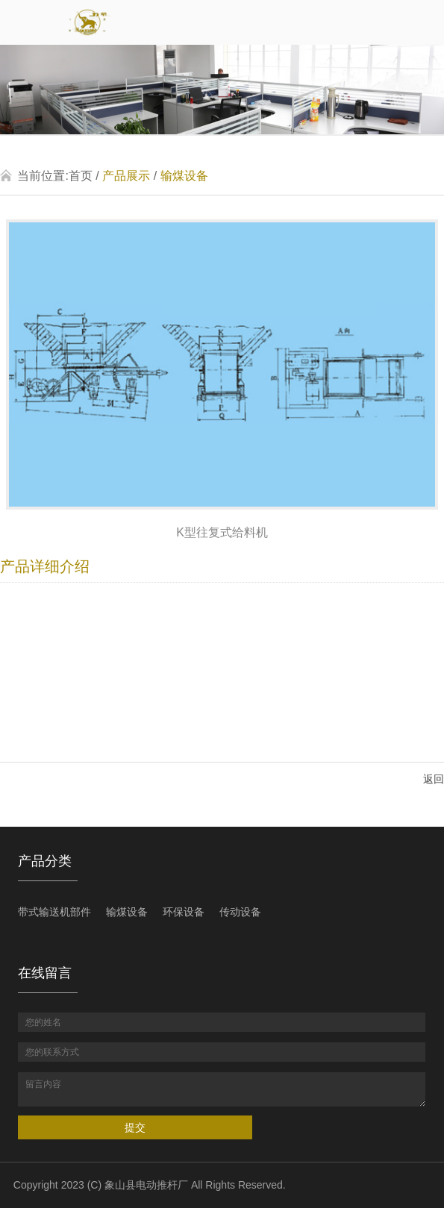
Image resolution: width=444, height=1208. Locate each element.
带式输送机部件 (54, 912)
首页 (81, 175)
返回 (433, 779)
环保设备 (183, 912)
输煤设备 (184, 175)
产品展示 (126, 175)
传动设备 (240, 912)
